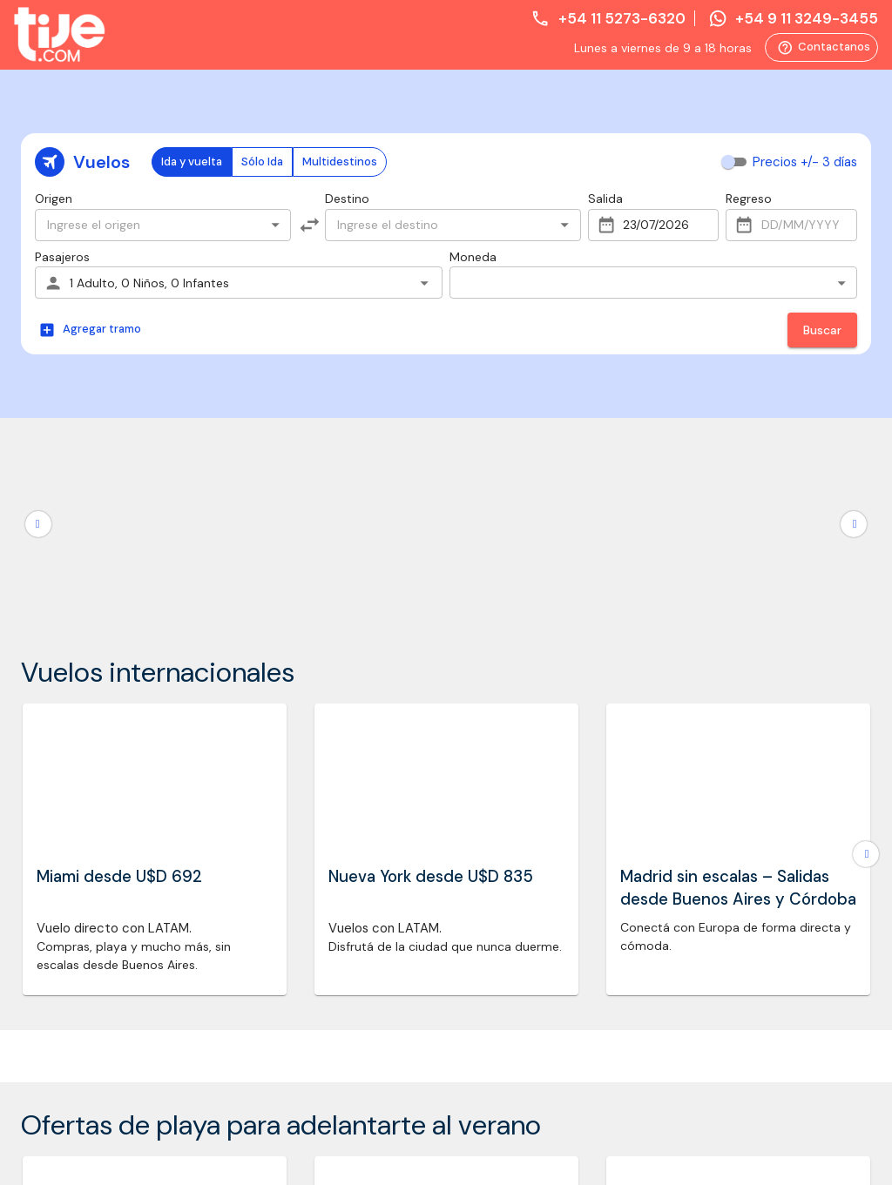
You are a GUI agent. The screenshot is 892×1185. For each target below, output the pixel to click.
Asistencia (50, 527)
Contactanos (821, 47)
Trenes (39, 548)
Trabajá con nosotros (298, 593)
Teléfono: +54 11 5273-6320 (759, 528)
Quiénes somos (281, 505)
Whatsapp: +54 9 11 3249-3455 (756, 559)
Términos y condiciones (305, 527)
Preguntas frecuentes (298, 548)
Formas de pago (284, 615)
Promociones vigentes (300, 636)
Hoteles (42, 571)
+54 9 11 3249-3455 (793, 18)
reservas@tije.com (733, 592)
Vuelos (40, 505)
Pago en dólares (283, 658)
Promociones (59, 593)
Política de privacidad (299, 571)
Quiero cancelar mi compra (724, 782)
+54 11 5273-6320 (607, 18)
